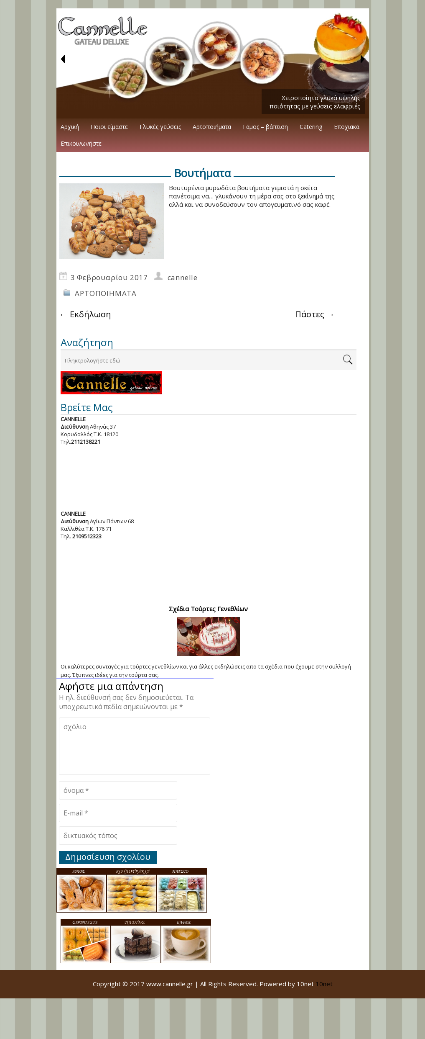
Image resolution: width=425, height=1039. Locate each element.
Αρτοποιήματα (212, 127)
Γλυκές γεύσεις (160, 127)
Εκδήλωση (85, 314)
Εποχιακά (346, 127)
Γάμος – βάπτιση (265, 127)
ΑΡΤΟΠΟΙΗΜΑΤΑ (106, 293)
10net (324, 984)
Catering (311, 127)
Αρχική (70, 127)
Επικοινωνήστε (81, 143)
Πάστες (315, 314)
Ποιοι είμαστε (109, 127)
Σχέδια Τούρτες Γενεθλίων (208, 608)
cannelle (183, 277)
